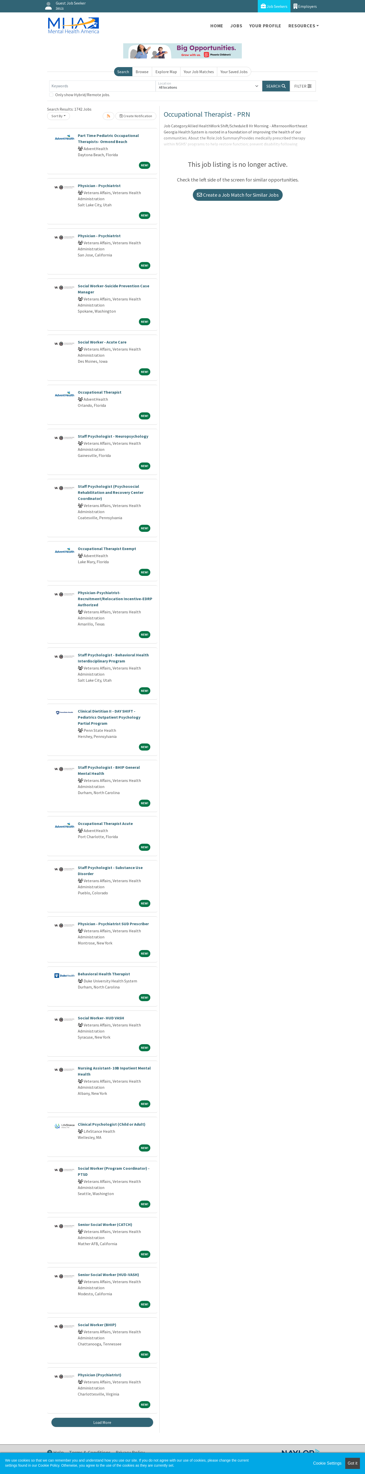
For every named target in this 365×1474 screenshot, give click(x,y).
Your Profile (265, 26)
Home (216, 26)
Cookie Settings (327, 1463)
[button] (303, 86)
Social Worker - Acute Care (102, 342)
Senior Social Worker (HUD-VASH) (108, 1274)
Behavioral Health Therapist (104, 973)
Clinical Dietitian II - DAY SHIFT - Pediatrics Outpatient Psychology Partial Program (109, 717)
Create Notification (136, 116)
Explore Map (166, 71)
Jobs (236, 26)
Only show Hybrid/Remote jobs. (82, 94)
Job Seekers (274, 6)
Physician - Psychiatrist (99, 185)
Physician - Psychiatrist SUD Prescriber (113, 923)
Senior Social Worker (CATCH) (105, 1224)
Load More (102, 1422)
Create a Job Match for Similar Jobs (238, 195)
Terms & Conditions (90, 1452)
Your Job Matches (199, 71)
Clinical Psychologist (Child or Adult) (111, 1124)
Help (55, 1452)
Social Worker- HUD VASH (101, 1017)
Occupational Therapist (99, 392)
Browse (142, 71)
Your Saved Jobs (234, 71)
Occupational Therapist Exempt (107, 548)
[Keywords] (102, 86)
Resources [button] (301, 26)
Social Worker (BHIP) (97, 1324)
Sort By (57, 116)
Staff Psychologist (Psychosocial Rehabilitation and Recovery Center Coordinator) (110, 492)
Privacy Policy (130, 1452)
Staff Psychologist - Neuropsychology (113, 436)
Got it (352, 1463)
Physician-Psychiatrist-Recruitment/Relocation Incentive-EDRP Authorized (115, 598)
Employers (305, 6)
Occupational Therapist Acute (105, 823)
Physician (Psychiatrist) (99, 1374)
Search (123, 71)
